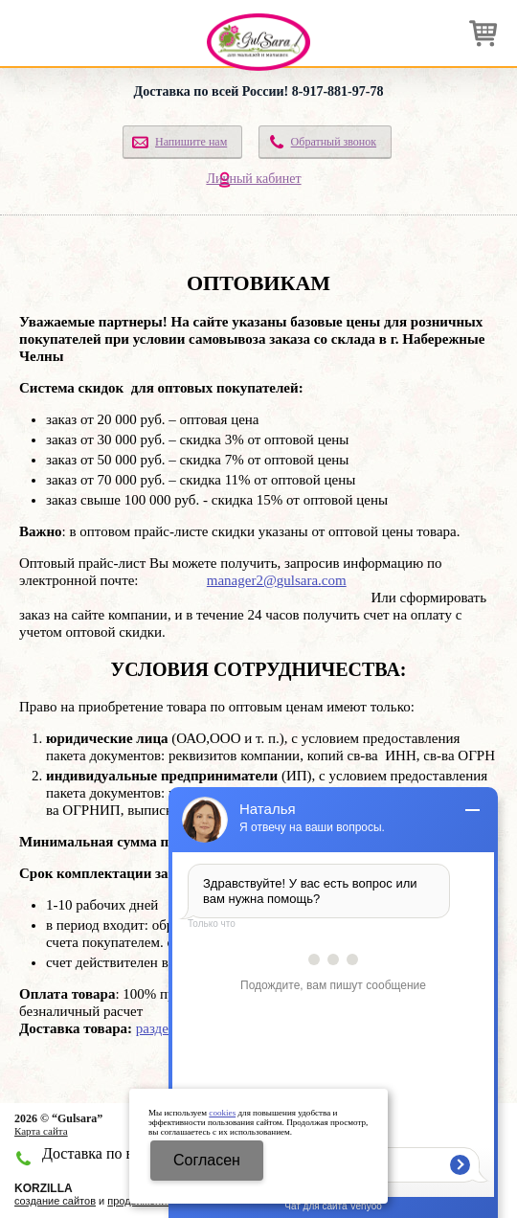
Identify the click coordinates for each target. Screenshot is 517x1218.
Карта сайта (41, 1131)
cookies (222, 1112)
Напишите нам (191, 141)
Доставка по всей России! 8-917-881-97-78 (259, 91)
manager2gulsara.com (277, 580)
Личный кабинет (253, 178)
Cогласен (206, 1160)
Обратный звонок (334, 141)
